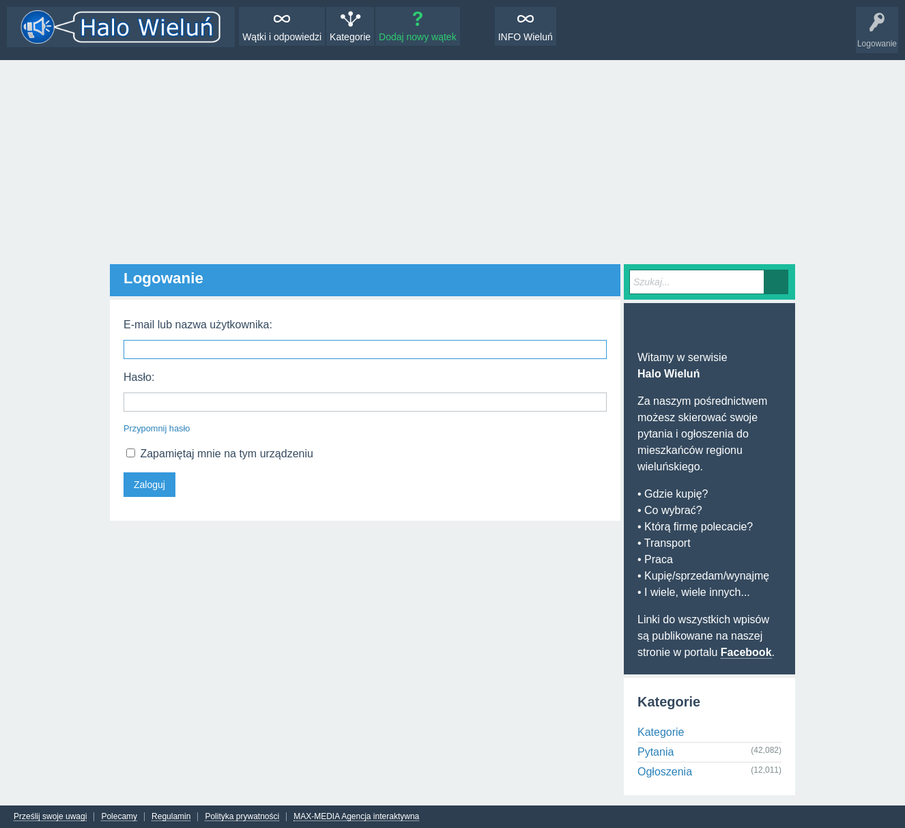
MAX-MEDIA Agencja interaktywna (356, 816)
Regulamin (171, 816)
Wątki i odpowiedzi (281, 36)
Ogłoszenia (664, 771)
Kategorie (350, 36)
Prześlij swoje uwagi (50, 816)
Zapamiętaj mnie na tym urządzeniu (219, 453)
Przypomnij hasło (157, 428)
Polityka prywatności (242, 816)
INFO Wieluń (525, 36)
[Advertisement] (452, 162)
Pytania (655, 752)
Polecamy (119, 816)
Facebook (746, 652)
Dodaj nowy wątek (418, 36)
